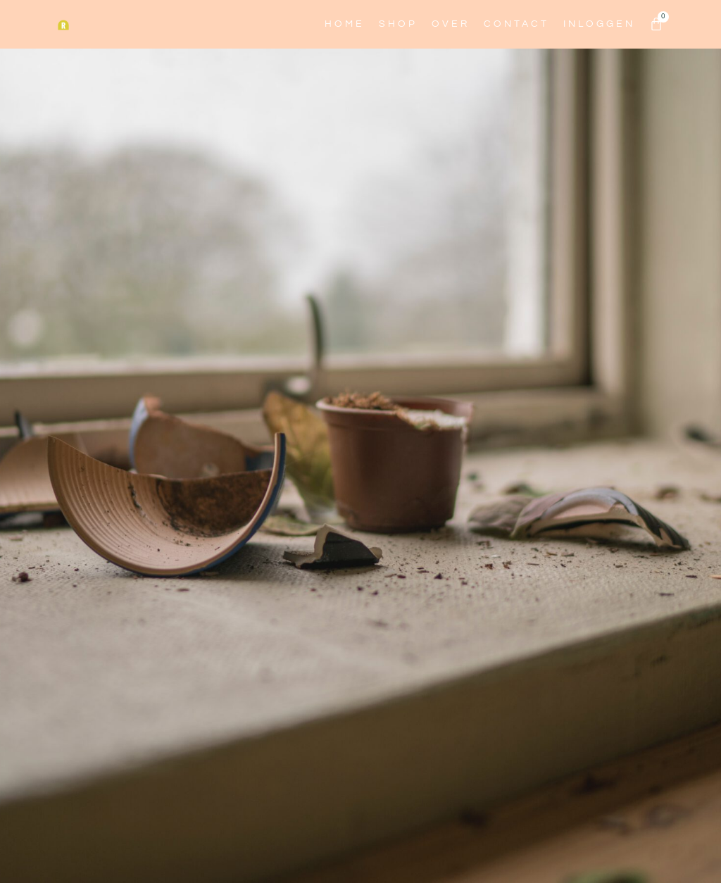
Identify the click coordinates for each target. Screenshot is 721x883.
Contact (516, 24)
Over (451, 24)
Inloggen (599, 24)
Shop (398, 24)
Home (345, 24)
